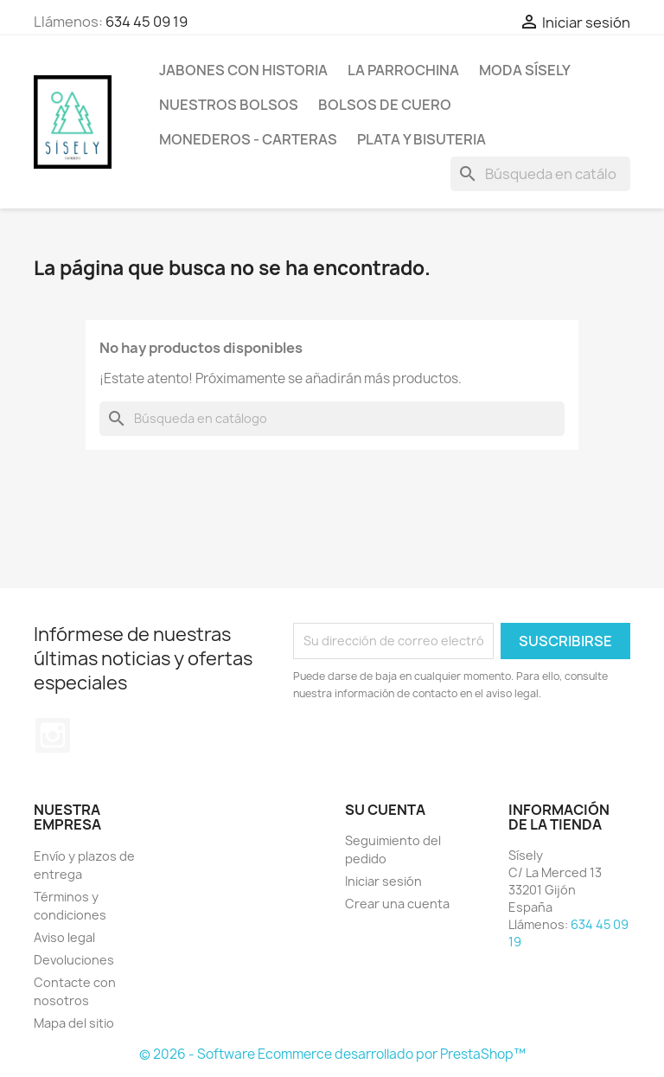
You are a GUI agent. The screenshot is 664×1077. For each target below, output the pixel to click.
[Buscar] (540, 174)
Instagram (52, 735)
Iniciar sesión (383, 881)
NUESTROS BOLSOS (228, 104)
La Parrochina (403, 70)
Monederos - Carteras (248, 139)
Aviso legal (64, 937)
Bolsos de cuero (384, 104)
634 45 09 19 (146, 21)
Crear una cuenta (397, 903)
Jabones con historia (243, 70)
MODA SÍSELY (525, 70)
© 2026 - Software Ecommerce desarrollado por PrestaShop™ (332, 1054)
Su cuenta (385, 809)
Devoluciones (74, 960)
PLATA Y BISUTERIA (421, 139)
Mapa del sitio (74, 1023)
